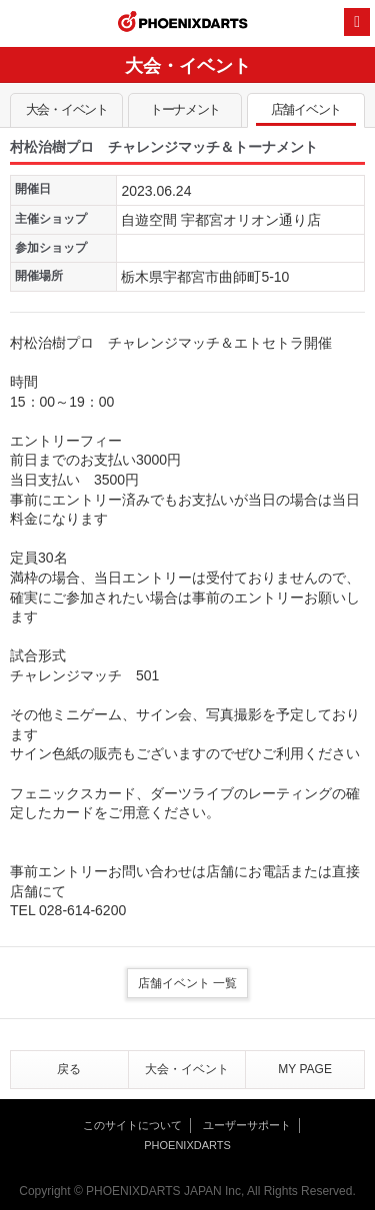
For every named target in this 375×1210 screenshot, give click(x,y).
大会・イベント (66, 114)
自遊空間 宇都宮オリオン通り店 (221, 220)
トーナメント (184, 114)
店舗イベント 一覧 (187, 983)
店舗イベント (306, 114)
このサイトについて (132, 1125)
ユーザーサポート (247, 1125)
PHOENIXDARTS (183, 24)
